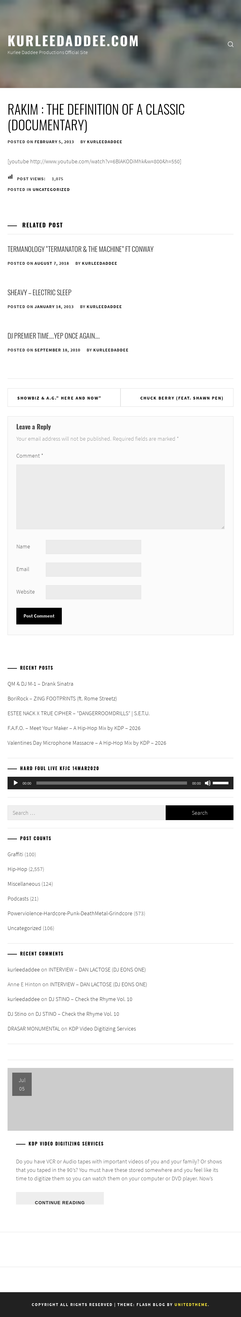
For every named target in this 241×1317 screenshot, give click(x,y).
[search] (230, 44)
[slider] (111, 783)
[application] (120, 783)
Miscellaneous (24, 883)
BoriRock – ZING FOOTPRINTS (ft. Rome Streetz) (62, 698)
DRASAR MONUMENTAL (34, 1028)
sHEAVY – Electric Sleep (40, 292)
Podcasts (18, 898)
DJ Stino (17, 1013)
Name (23, 546)
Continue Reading (60, 1202)
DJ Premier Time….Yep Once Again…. (54, 335)
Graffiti (15, 854)
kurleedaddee (104, 141)
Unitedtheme (191, 1304)
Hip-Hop (17, 869)
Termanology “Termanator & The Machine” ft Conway (80, 249)
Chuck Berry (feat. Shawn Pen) (182, 398)
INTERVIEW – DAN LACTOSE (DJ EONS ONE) (97, 969)
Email (22, 569)
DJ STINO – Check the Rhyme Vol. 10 (90, 999)
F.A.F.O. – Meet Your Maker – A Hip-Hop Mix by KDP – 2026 (74, 728)
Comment (29, 455)
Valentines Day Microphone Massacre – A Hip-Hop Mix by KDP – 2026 (87, 742)
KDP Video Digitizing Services (102, 1028)
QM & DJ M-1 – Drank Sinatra (40, 683)
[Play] (16, 783)
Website (25, 591)
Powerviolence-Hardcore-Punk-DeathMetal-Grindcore (70, 913)
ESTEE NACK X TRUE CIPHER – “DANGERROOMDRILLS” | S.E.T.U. (79, 713)
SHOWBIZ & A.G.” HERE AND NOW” (59, 398)
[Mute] (208, 783)
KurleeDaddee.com (74, 40)
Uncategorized (51, 189)
